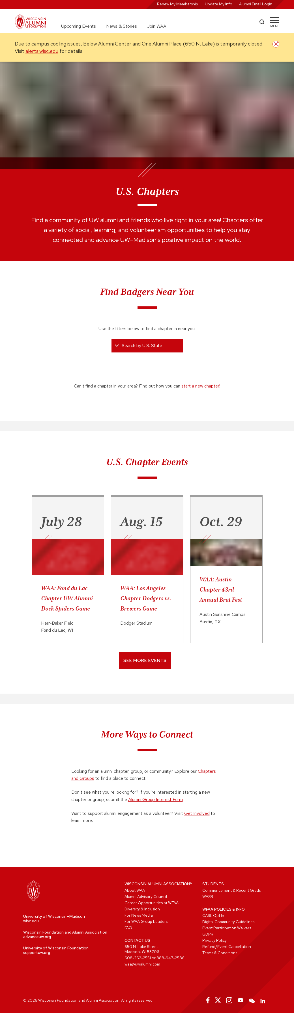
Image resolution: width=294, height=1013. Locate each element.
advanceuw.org (37, 936)
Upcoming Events (78, 26)
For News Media (139, 915)
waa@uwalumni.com (142, 964)
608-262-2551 (138, 957)
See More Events (144, 660)
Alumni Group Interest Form (155, 799)
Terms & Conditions (219, 952)
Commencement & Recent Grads (231, 890)
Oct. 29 (220, 521)
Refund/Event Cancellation (226, 946)
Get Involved (197, 813)
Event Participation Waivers (226, 927)
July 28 (61, 521)
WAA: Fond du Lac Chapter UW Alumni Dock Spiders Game (67, 598)
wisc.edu (31, 920)
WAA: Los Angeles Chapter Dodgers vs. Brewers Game (145, 598)
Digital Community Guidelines (228, 921)
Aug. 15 (141, 521)
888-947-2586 (170, 957)
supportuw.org (36, 952)
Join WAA (156, 26)
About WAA (135, 890)
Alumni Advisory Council (146, 896)
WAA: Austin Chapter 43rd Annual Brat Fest (220, 589)
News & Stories (121, 26)
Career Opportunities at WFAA (152, 902)
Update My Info (218, 4)
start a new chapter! (200, 386)
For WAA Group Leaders (146, 921)
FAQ (128, 927)
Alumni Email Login (255, 4)
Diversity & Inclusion (142, 909)
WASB (207, 896)
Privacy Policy (214, 940)
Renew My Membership (177, 4)
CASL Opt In (213, 915)
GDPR (207, 934)
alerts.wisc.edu (41, 51)
